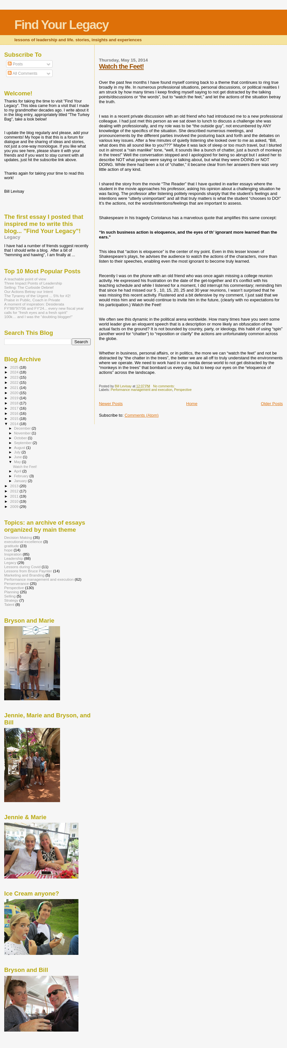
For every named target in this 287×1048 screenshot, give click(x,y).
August (20, 448)
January (21, 481)
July (18, 452)
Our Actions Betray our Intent (28, 291)
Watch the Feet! (121, 66)
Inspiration (13, 554)
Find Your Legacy (61, 25)
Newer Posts (111, 403)
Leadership (13, 558)
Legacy (12, 237)
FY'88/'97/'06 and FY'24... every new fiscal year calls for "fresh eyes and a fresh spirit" (44, 310)
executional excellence (23, 541)
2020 (14, 393)
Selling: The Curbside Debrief (29, 287)
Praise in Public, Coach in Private (32, 300)
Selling (9, 596)
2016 (14, 413)
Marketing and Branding (24, 575)
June (18, 457)
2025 (14, 367)
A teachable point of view (25, 279)
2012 (14, 491)
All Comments (22, 73)
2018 (14, 403)
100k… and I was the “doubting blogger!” (38, 317)
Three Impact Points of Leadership (33, 283)
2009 (14, 506)
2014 (14, 424)
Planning (11, 592)
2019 (14, 398)
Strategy (11, 600)
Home (192, 403)
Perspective (182, 390)
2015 (14, 418)
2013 (14, 486)
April (18, 471)
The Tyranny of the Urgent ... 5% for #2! (37, 296)
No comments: (164, 386)
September (23, 443)
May (18, 462)
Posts (15, 64)
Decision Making (18, 537)
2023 (14, 377)
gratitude (11, 546)
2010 (14, 501)
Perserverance (16, 583)
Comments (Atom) (142, 415)
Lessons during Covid (22, 567)
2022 (14, 382)
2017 (14, 408)
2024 (14, 372)
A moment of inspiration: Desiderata (34, 304)
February (22, 476)
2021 (14, 387)
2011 (14, 496)
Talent (9, 604)
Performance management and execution (141, 390)
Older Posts (272, 403)
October (21, 438)
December (23, 428)
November (23, 433)
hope (8, 550)
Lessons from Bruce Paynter (28, 571)
